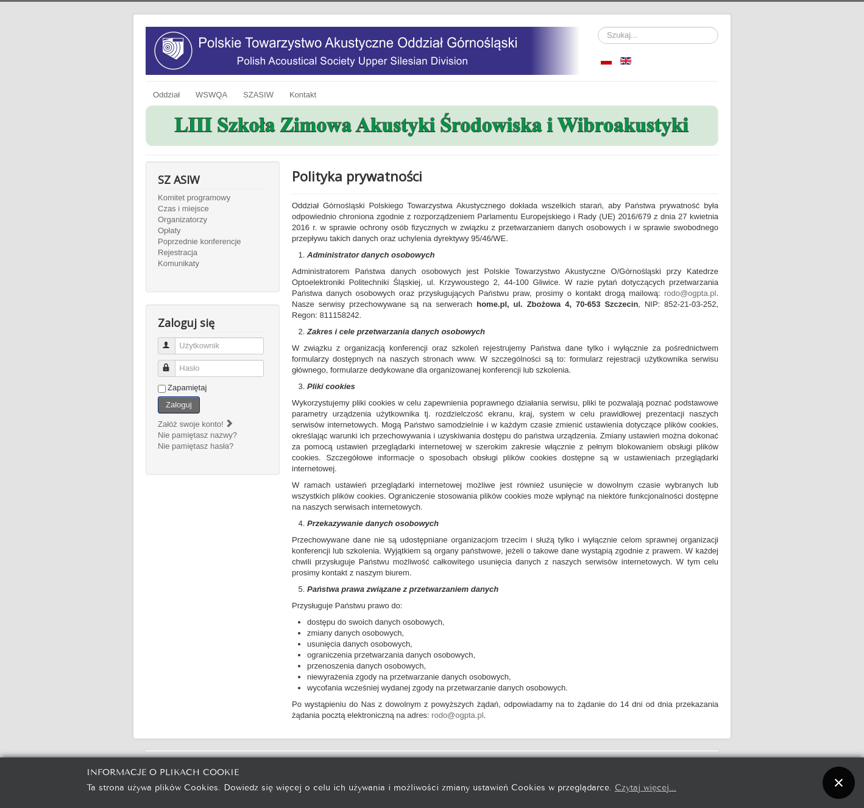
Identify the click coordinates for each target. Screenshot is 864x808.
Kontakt (302, 94)
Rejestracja (177, 252)
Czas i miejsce (183, 208)
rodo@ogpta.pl (690, 293)
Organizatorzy (182, 219)
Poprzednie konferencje (199, 241)
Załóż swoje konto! (196, 424)
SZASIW (258, 94)
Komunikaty (178, 263)
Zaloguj (179, 404)
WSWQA (211, 94)
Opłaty (169, 230)
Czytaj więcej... (645, 786)
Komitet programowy (194, 197)
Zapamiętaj (187, 387)
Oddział (166, 94)
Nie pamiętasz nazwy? (197, 435)
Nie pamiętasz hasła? (195, 446)
